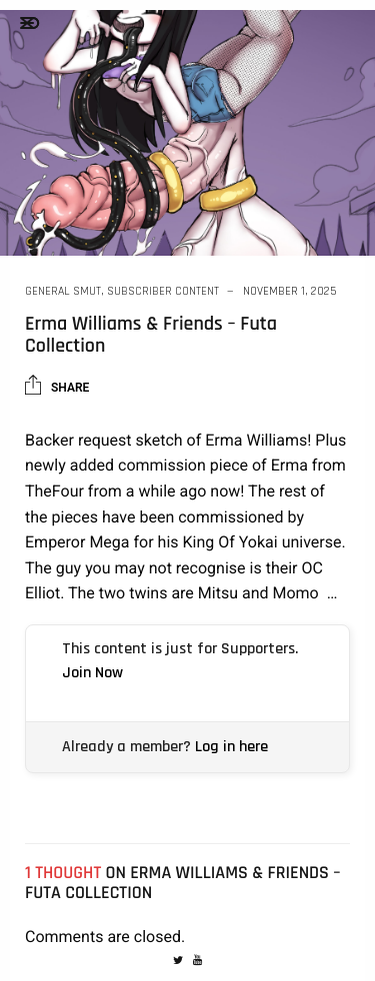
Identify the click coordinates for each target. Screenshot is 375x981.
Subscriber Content (163, 291)
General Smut (63, 291)
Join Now (92, 672)
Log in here (231, 746)
